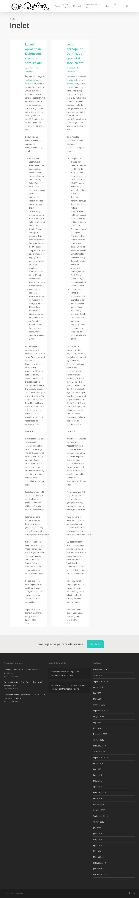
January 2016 (99, 798)
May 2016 (97, 781)
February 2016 (99, 792)
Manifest (78, 6)
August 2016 (98, 763)
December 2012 (100, 874)
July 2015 (97, 827)
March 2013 (98, 857)
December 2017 (100, 734)
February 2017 (99, 745)
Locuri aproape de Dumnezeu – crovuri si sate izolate (34, 53)
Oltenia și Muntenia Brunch (93, 6)
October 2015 (99, 810)
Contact (115, 5)
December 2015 (100, 804)
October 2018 (99, 704)
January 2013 (99, 868)
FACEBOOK (95, 644)
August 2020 (98, 687)
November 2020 (100, 669)
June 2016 (97, 775)
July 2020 (97, 693)
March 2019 (98, 699)
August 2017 (98, 740)
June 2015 (97, 833)
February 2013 (99, 863)
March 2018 (98, 728)
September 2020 (100, 681)
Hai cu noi (66, 6)
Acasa (58, 6)
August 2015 (98, 822)
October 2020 (99, 675)
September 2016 (100, 757)
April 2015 (97, 845)
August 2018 (98, 716)
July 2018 (97, 722)
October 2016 (99, 751)
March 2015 (98, 851)
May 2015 (97, 839)
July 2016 (97, 769)
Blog (107, 6)
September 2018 (100, 710)
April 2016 (97, 786)
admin (29, 68)
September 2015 (100, 816)
